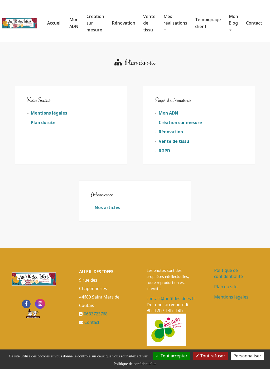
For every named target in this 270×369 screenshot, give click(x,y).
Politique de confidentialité (228, 273)
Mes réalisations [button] (175, 20)
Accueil (54, 21)
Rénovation (123, 21)
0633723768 (96, 314)
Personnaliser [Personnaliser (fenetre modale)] (247, 356)
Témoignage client (208, 21)
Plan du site (43, 122)
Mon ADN (74, 21)
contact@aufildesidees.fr (171, 298)
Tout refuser (210, 356)
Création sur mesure (95, 21)
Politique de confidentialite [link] (135, 364)
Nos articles (107, 207)
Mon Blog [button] (233, 20)
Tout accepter (171, 356)
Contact (254, 21)
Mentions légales (49, 113)
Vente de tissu (149, 21)
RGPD (164, 151)
